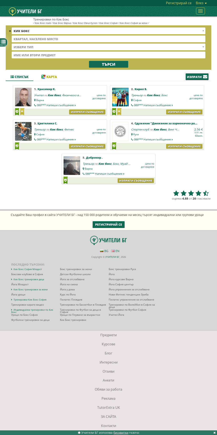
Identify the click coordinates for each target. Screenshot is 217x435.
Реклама (108, 398)
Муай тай (126, 164)
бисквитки (120, 433)
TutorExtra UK (108, 407)
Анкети (108, 380)
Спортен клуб (140, 129)
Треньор (137, 95)
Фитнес (69, 129)
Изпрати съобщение (87, 112)
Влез (201, 3)
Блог (108, 353)
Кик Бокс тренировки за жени (31, 289)
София (137, 100)
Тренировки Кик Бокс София (30, 299)
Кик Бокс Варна (62, 23)
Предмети (108, 335)
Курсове (108, 344)
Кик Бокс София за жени (133, 23)
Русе (136, 134)
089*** (56, 105)
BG (104, 251)
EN (115, 251)
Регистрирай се (179, 3)
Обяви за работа (108, 389)
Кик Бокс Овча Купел (85, 23)
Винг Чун (174, 129)
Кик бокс (54, 95)
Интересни (109, 362)
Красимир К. (47, 89)
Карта (49, 77)
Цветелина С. (47, 123)
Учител (38, 95)
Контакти (108, 425)
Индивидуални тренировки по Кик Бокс (32, 311)
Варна (40, 100)
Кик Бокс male (43, 23)
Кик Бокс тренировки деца (29, 279)
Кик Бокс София (108, 23)
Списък (19, 77)
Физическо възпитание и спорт (82, 95)
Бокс (164, 95)
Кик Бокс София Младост (28, 269)
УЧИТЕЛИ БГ (112, 256)
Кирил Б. (141, 89)
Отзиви (108, 371)
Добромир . (94, 157)
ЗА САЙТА (108, 416)
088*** (153, 139)
